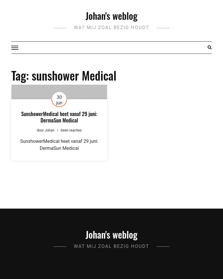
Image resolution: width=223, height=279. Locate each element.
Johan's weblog (112, 15)
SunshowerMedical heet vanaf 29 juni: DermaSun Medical (59, 117)
